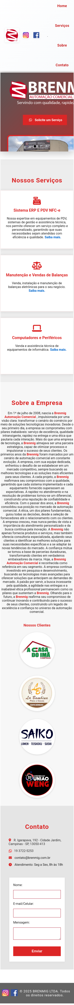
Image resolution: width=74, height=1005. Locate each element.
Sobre (62, 45)
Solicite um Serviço (45, 120)
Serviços (62, 26)
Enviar (37, 953)
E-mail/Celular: (23, 904)
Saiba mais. (53, 237)
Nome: (17, 885)
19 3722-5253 (23, 851)
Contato (62, 65)
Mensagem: (21, 922)
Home (62, 6)
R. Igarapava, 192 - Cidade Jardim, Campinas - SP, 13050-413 (35, 842)
